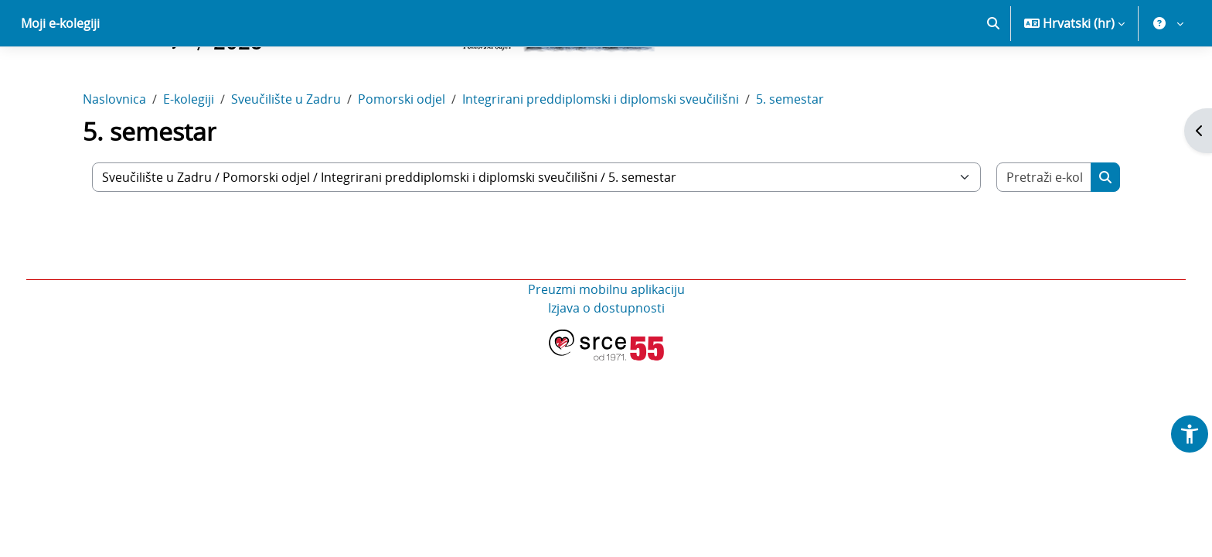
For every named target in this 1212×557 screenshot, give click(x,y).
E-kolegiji (188, 153)
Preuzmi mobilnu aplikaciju (606, 343)
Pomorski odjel (401, 153)
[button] (993, 77)
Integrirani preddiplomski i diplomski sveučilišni (600, 153)
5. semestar (790, 153)
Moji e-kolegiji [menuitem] (60, 77)
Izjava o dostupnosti (606, 362)
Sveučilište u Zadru (286, 153)
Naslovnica (114, 153)
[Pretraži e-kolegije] (1044, 231)
